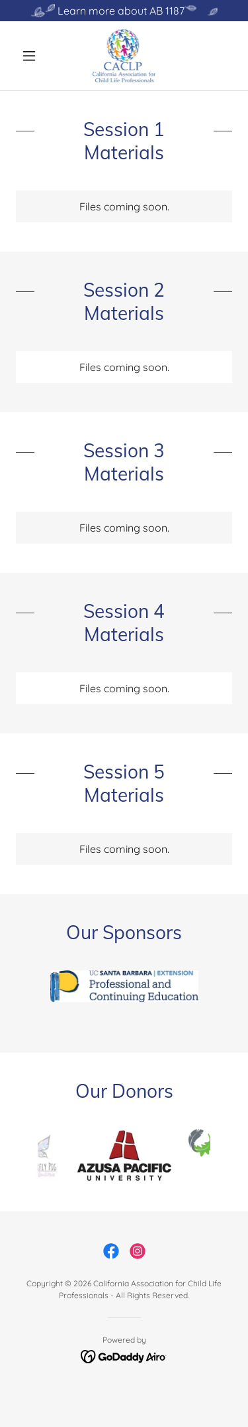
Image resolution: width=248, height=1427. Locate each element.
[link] (124, 55)
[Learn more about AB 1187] (124, 11)
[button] (32, 55)
